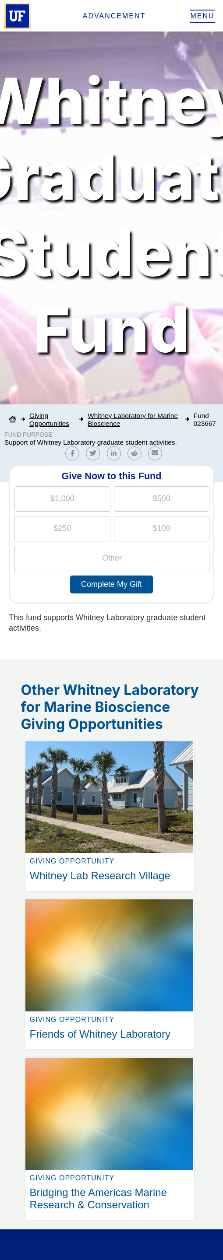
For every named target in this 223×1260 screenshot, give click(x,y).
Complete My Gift (111, 584)
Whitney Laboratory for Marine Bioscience (133, 419)
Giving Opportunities (49, 419)
